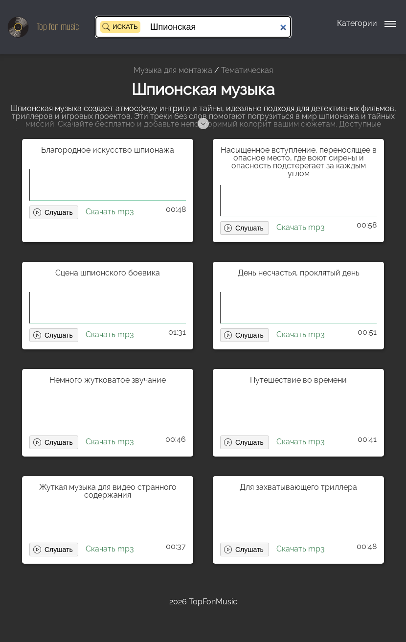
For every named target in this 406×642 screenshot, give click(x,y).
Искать (125, 26)
